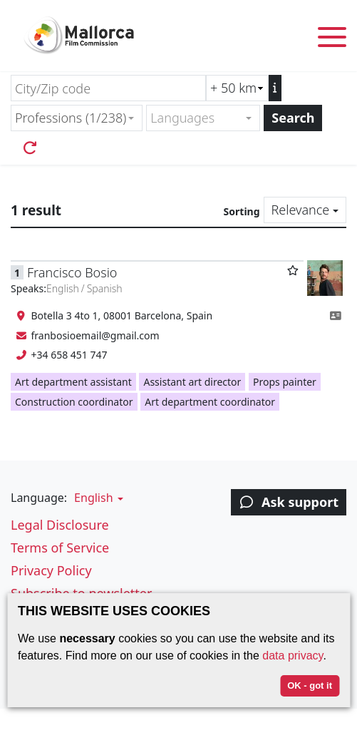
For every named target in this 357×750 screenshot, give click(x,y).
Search (292, 117)
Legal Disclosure (60, 524)
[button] (97, 497)
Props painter (284, 382)
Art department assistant (73, 382)
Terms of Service (60, 547)
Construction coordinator (74, 402)
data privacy (292, 655)
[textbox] (197, 118)
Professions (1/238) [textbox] (70, 117)
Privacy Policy (51, 570)
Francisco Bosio (72, 272)
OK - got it (309, 685)
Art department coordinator (210, 402)
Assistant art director (192, 382)
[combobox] (77, 118)
